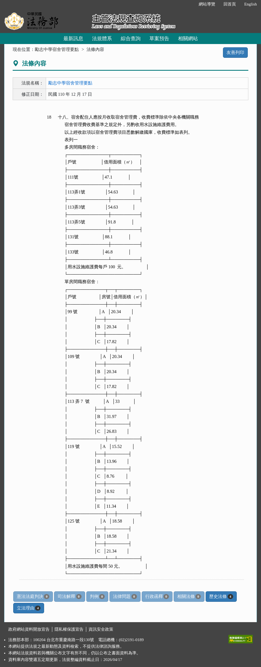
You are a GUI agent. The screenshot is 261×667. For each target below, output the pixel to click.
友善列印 (235, 52)
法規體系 (102, 38)
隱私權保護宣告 (69, 629)
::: (189, 4)
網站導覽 (207, 4)
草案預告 (159, 38)
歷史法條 (221, 596)
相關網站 (188, 38)
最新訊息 (73, 38)
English (250, 4)
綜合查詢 (131, 38)
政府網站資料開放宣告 (29, 629)
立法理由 (29, 608)
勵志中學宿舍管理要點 (57, 49)
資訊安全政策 (100, 629)
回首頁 (230, 4)
